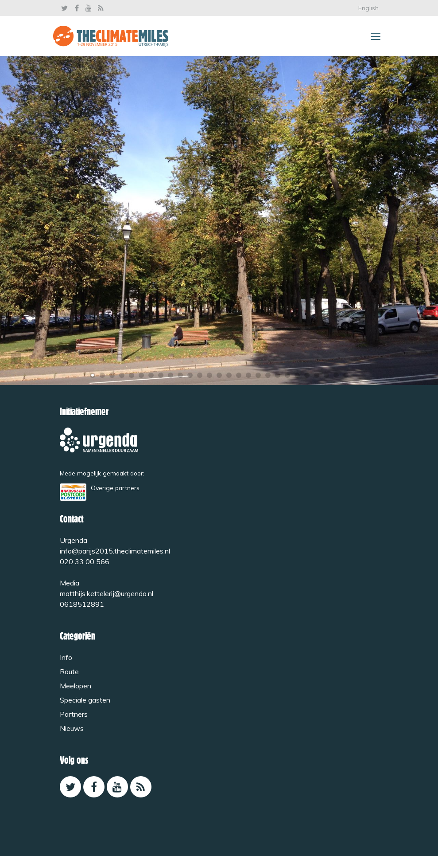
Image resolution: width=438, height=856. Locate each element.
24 (316, 375)
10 (180, 375)
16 (238, 375)
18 (258, 375)
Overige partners (115, 487)
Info (66, 657)
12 (199, 375)
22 (297, 375)
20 (277, 375)
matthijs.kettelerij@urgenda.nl (106, 593)
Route (69, 671)
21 (287, 375)
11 (190, 375)
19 (268, 375)
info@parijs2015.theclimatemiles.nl (115, 550)
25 (326, 375)
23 (307, 375)
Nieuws (72, 728)
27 (346, 375)
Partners (74, 714)
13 (209, 375)
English (368, 8)
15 (229, 375)
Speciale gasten (85, 699)
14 (219, 375)
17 (248, 375)
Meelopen (75, 685)
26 (336, 375)
